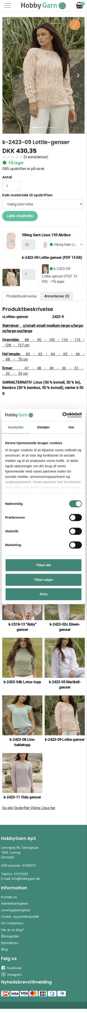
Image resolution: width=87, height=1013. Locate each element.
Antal (7, 177)
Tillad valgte (43, 580)
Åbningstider (10, 936)
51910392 (21, 874)
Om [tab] (71, 427)
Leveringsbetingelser (16, 910)
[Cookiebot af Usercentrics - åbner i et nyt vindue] (62, 415)
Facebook (11, 968)
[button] (8, 75)
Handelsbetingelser (15, 904)
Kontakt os (9, 897)
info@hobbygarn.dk (26, 879)
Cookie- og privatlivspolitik (20, 917)
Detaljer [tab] (43, 427)
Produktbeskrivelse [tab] (21, 296)
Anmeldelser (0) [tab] (56, 296)
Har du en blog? (12, 930)
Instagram (11, 974)
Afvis (43, 594)
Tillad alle (43, 565)
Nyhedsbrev (9, 943)
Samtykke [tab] (16, 427)
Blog (4, 949)
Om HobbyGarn (12, 923)
